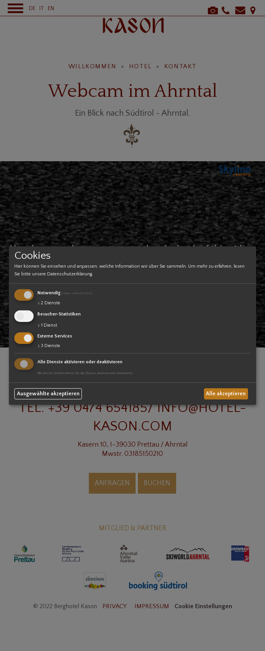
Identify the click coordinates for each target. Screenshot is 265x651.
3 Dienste (48, 345)
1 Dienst (47, 324)
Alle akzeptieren (226, 394)
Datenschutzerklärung (69, 274)
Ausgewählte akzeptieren (48, 394)
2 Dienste (48, 302)
